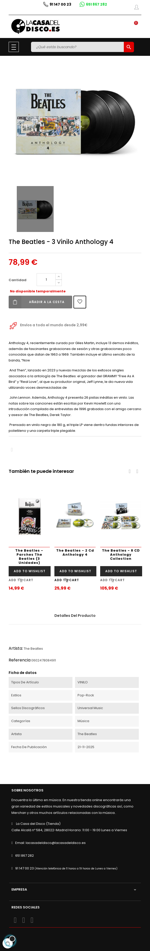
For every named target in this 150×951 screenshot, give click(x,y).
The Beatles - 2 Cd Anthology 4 (75, 552)
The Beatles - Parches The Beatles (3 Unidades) (29, 556)
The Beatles (33, 648)
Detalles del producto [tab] (75, 615)
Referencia (20, 660)
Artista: (16, 648)
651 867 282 (24, 855)
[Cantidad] (46, 279)
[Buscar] (78, 47)
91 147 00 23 (24, 868)
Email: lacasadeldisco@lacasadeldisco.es (50, 842)
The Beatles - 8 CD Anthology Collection (121, 554)
